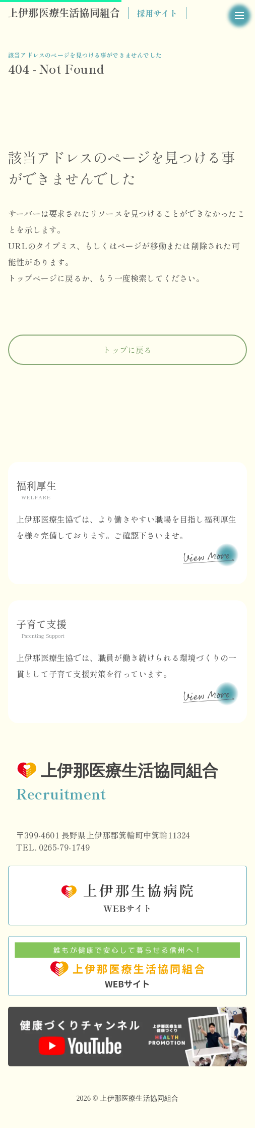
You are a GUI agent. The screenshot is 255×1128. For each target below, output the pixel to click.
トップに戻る (127, 350)
